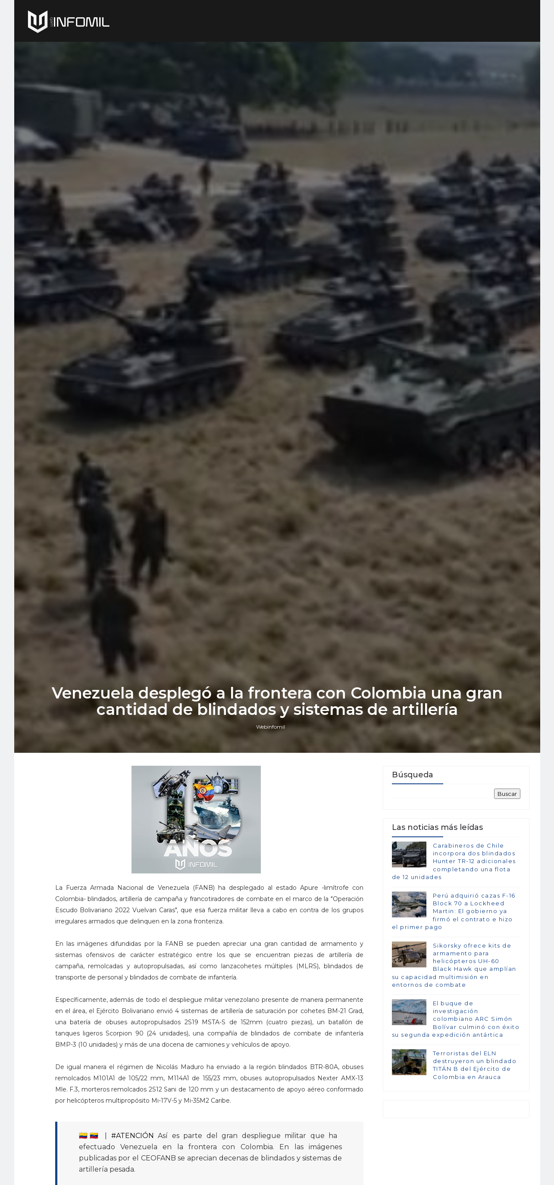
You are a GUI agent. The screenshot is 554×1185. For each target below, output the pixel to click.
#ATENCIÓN (132, 1136)
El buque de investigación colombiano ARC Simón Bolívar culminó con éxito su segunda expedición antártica (456, 1019)
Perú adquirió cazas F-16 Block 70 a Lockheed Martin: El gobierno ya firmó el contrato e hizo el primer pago (454, 911)
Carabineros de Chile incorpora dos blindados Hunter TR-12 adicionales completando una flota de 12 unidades (454, 861)
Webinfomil (270, 726)
